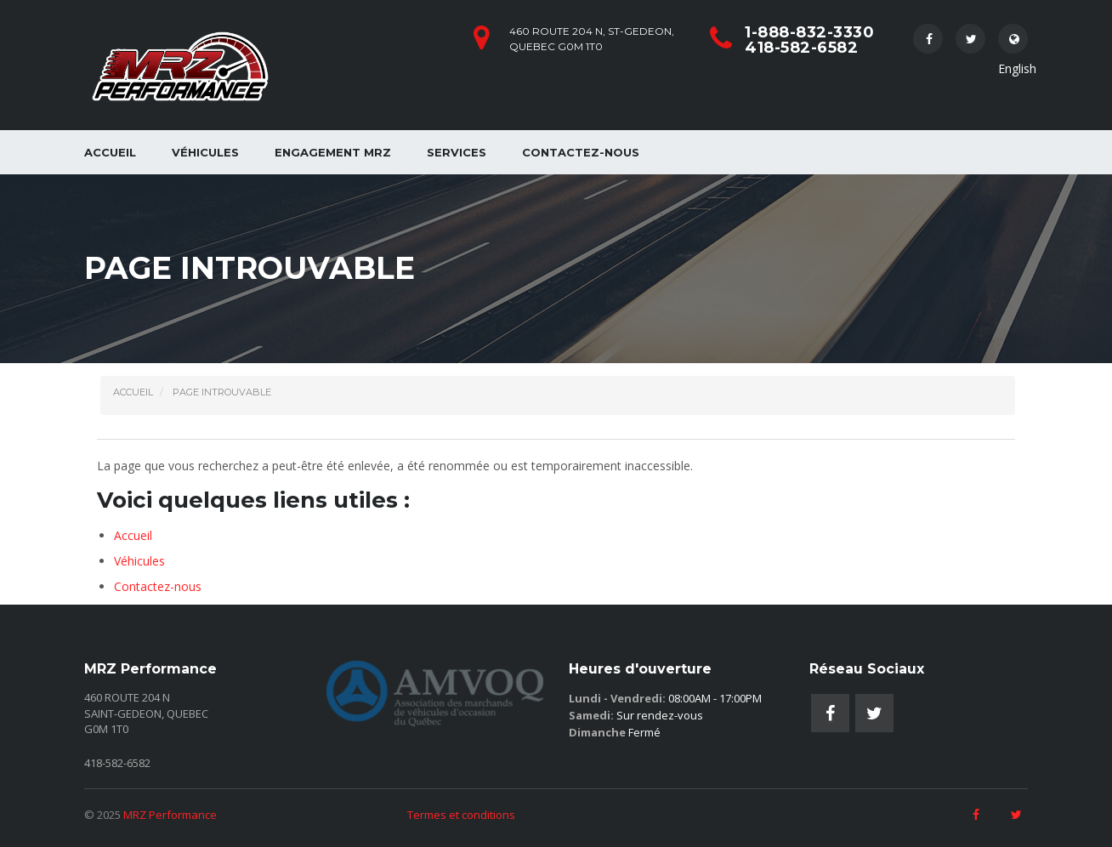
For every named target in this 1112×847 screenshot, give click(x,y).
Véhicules (205, 152)
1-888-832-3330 (809, 32)
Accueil (110, 152)
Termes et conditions (461, 814)
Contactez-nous (580, 152)
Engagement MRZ (333, 152)
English (1013, 43)
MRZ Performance (170, 814)
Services (456, 152)
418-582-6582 (801, 47)
